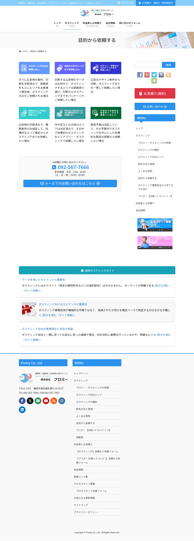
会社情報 (140, 210)
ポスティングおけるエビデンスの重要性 (63, 304)
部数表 (79, 437)
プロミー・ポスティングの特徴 (154, 143)
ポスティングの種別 (148, 150)
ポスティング (143, 136)
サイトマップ (81, 505)
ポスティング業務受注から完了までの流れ (155, 187)
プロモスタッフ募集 (84, 484)
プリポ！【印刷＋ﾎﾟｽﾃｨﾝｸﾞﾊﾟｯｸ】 (155, 196)
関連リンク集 (81, 477)
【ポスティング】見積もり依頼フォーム (97, 452)
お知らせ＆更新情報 (84, 498)
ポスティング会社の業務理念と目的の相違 (47, 329)
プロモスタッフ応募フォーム (91, 491)
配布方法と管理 (146, 164)
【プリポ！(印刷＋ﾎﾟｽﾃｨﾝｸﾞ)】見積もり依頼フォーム (98, 461)
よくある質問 (145, 171)
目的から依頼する (147, 178)
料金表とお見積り (145, 203)
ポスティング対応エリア (151, 157)
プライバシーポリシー (85, 512)
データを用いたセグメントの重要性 (43, 280)
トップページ (81, 374)
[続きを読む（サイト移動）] (58, 316)
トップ (139, 129)
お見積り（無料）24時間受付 (155, 3)
